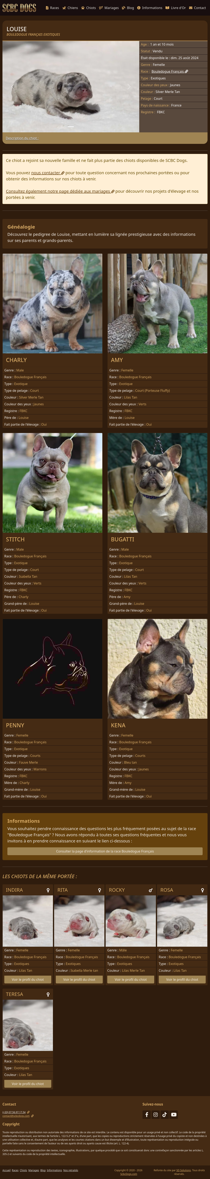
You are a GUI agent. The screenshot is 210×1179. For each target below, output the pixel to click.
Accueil (6, 1170)
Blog (128, 8)
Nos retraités (70, 1170)
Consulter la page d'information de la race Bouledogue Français (105, 851)
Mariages (109, 8)
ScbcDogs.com (128, 1174)
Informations (149, 8)
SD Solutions (183, 1170)
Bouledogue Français (170, 71)
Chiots (88, 8)
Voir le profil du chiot (28, 979)
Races (52, 8)
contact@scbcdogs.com (16, 1116)
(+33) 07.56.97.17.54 (13, 1112)
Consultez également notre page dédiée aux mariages (60, 191)
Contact (197, 8)
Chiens (70, 8)
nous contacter (47, 172)
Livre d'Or (175, 8)
